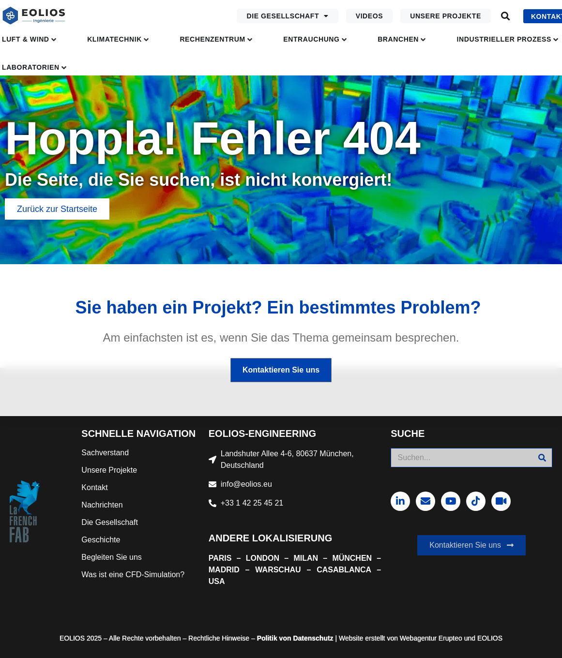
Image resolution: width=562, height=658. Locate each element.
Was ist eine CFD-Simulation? (132, 574)
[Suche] (542, 458)
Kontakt (94, 487)
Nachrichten (101, 505)
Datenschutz (312, 638)
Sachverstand (105, 453)
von (284, 638)
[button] (506, 16)
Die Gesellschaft (287, 16)
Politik (267, 638)
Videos (369, 16)
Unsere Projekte (445, 16)
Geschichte (100, 540)
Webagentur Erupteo (431, 638)
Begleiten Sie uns (111, 557)
